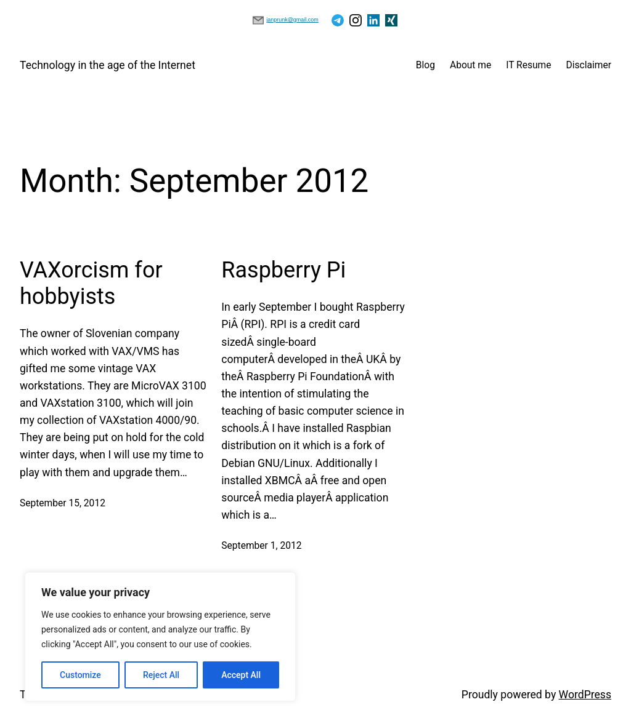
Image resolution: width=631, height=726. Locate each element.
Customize (80, 675)
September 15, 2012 (62, 503)
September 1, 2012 (261, 545)
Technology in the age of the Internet (107, 65)
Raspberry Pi (283, 270)
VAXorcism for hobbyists (91, 283)
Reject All (161, 675)
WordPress (585, 694)
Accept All (241, 675)
